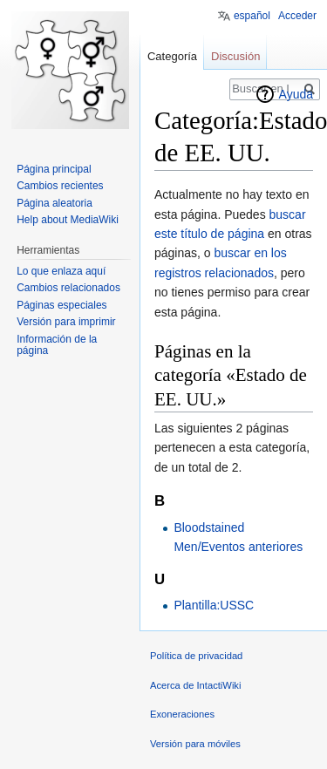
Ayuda (296, 94)
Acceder (297, 16)
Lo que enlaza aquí (61, 271)
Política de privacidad (196, 655)
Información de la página (57, 345)
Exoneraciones (182, 714)
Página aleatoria (54, 203)
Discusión (235, 56)
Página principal (54, 169)
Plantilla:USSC (214, 605)
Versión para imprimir (66, 322)
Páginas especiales (61, 305)
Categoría (172, 56)
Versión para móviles (195, 743)
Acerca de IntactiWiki (195, 685)
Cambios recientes (60, 186)
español (252, 16)
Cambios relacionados (68, 288)
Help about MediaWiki (68, 220)
